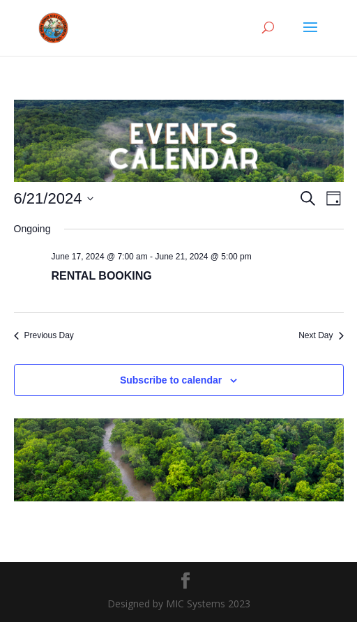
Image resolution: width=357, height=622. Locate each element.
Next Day (320, 335)
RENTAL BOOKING (102, 276)
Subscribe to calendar (171, 380)
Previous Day (44, 335)
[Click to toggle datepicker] (54, 198)
